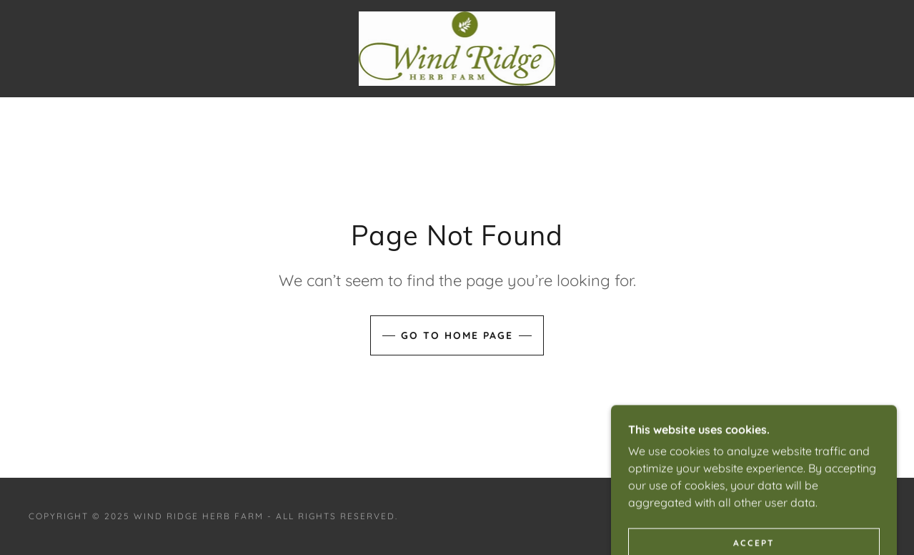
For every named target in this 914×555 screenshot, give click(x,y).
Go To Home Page (457, 335)
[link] (457, 47)
